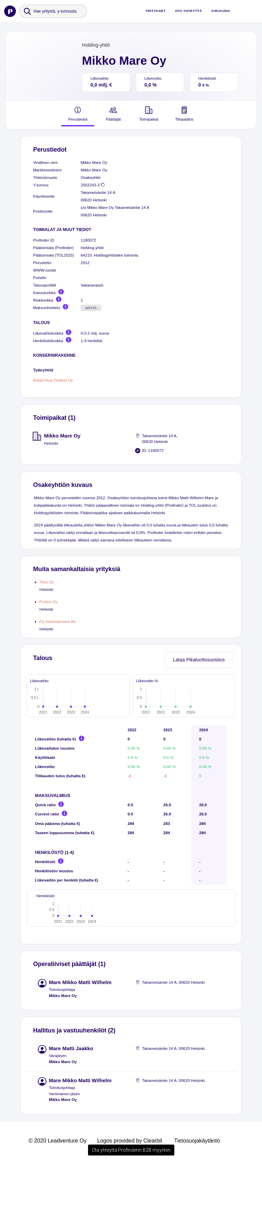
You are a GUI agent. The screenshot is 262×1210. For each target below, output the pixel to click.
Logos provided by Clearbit (129, 1181)
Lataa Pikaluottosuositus (199, 659)
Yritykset (155, 11)
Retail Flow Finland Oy (53, 380)
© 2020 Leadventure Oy (58, 1181)
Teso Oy (47, 582)
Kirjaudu (221, 11)
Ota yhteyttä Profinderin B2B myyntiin (131, 1191)
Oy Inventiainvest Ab (58, 621)
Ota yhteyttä (188, 11)
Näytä (91, 308)
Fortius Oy (49, 601)
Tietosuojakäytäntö (197, 1181)
